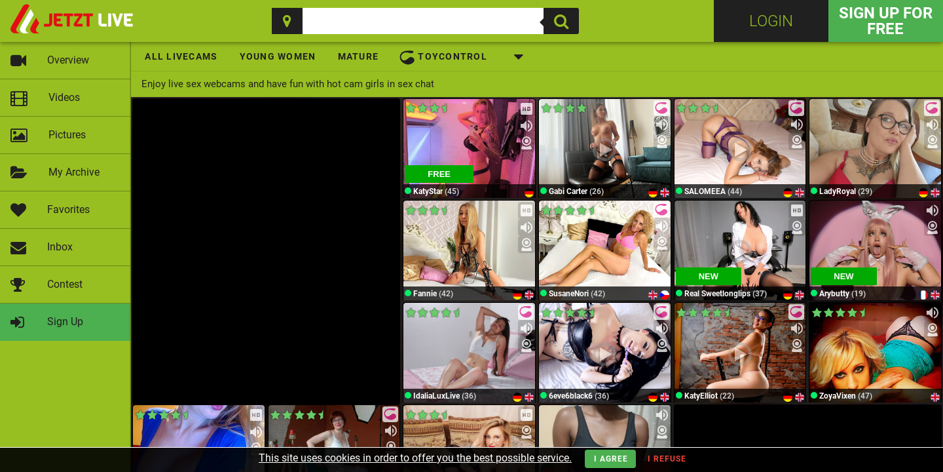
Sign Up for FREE (886, 21)
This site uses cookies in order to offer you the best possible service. (415, 458)
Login (771, 21)
